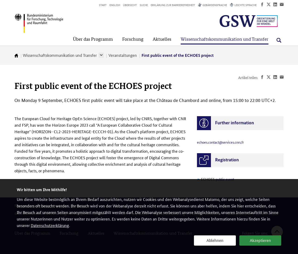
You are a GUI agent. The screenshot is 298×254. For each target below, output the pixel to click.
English (114, 5)
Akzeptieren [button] (260, 240)
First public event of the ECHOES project (178, 55)
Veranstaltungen (122, 55)
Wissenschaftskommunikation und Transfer (60, 55)
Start (103, 5)
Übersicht (130, 5)
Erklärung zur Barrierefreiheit (173, 5)
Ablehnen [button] (215, 240)
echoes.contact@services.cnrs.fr (220, 142)
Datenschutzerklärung (50, 225)
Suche (144, 5)
